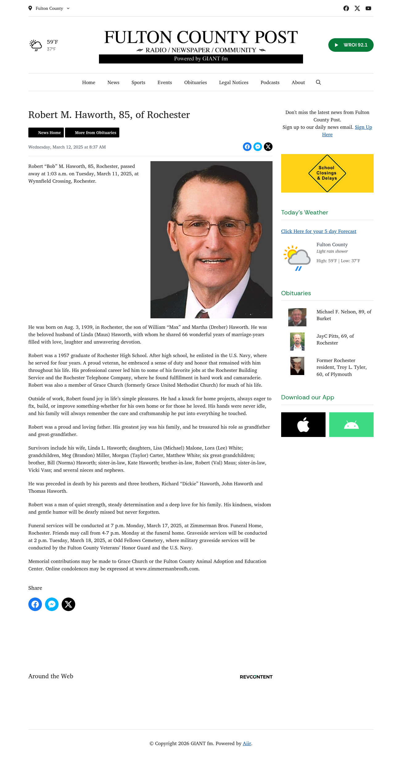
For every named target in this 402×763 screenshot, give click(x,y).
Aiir (247, 743)
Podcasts (270, 82)
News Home (49, 132)
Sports (138, 82)
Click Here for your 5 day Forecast (318, 231)
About (298, 82)
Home (88, 82)
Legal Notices (233, 82)
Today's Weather (304, 212)
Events (165, 82)
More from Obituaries (95, 132)
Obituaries (195, 82)
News (113, 82)
